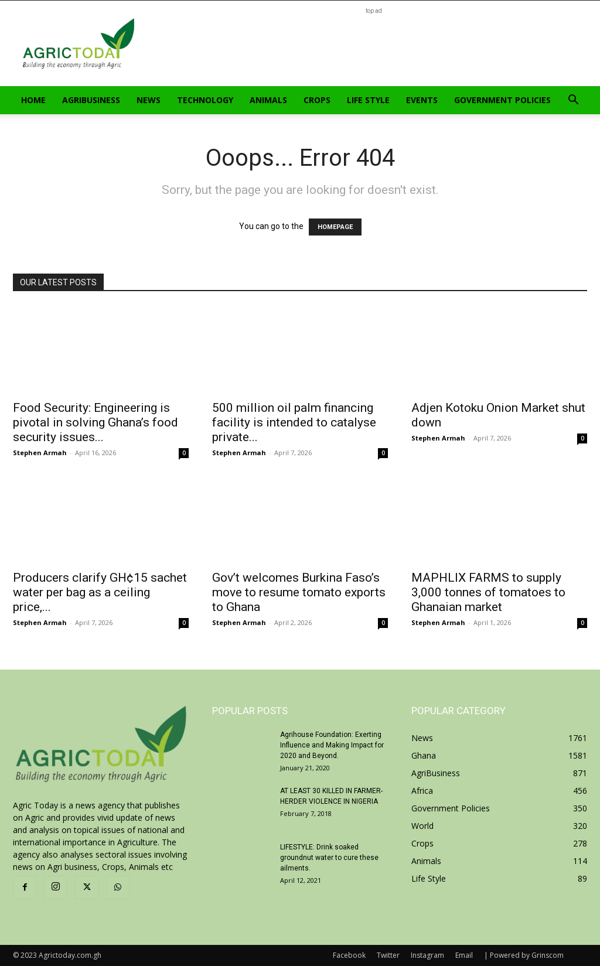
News (149, 99)
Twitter (388, 955)
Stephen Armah (40, 452)
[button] (573, 101)
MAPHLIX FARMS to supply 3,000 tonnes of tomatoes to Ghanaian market (488, 592)
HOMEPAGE (335, 227)
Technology (205, 99)
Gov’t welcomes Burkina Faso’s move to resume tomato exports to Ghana (299, 592)
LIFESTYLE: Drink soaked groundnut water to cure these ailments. (329, 857)
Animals (268, 99)
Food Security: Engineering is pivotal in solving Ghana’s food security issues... (95, 422)
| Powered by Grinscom (524, 955)
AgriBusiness (91, 99)
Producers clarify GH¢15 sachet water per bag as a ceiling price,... (100, 592)
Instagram (427, 955)
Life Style (368, 99)
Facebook (349, 955)
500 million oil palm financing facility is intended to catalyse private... (294, 422)
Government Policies (502, 99)
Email (464, 955)
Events (422, 99)
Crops (317, 99)
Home (33, 99)
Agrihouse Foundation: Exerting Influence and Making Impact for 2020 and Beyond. (332, 745)
